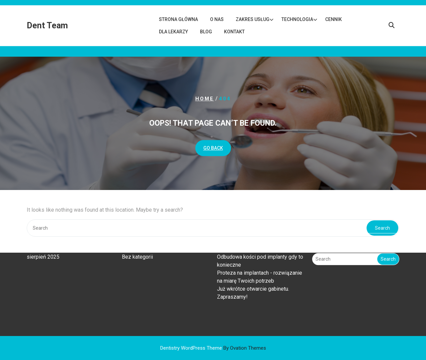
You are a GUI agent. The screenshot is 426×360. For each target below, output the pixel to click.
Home (204, 99)
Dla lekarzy (173, 31)
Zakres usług (252, 19)
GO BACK (213, 148)
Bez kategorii (137, 243)
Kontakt (234, 31)
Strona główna (178, 19)
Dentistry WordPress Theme (213, 348)
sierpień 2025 (43, 243)
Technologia (297, 19)
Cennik (333, 19)
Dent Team (47, 25)
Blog (206, 31)
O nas (217, 19)
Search (388, 245)
